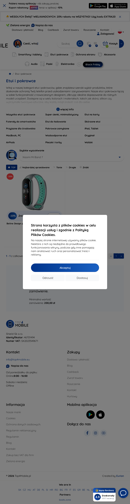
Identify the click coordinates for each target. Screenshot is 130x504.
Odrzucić (47, 278)
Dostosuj (82, 278)
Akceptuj (65, 267)
